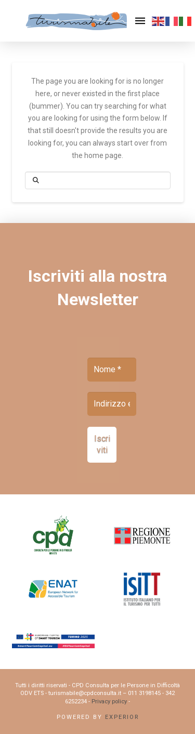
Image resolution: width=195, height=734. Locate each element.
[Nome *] (111, 370)
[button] (140, 20)
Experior (122, 717)
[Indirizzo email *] (111, 404)
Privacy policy (109, 701)
